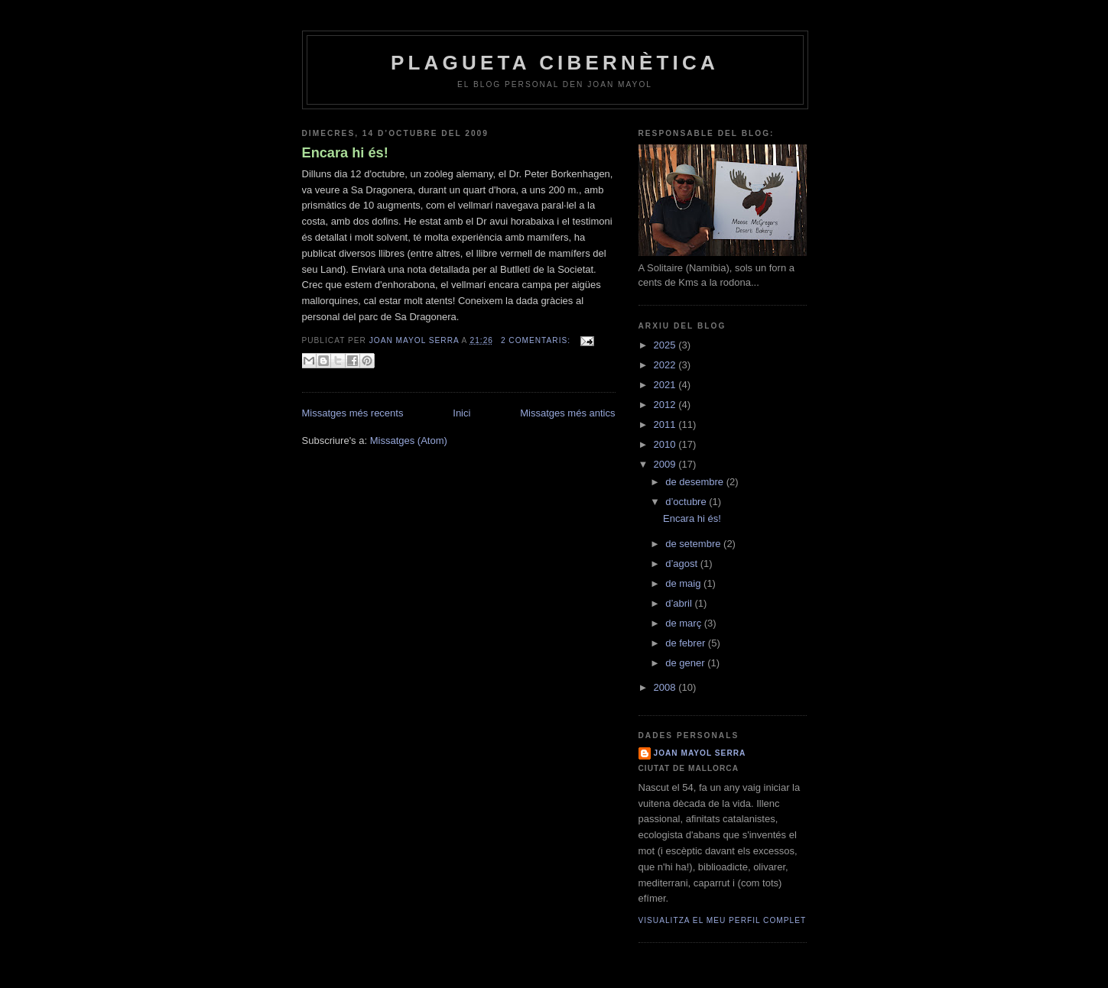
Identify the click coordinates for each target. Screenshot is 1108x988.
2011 (666, 424)
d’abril (679, 603)
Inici (461, 413)
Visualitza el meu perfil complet (722, 920)
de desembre (695, 482)
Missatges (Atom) (408, 440)
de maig (684, 583)
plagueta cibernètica (555, 62)
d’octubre (687, 501)
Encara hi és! (345, 152)
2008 (666, 687)
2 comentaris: (537, 340)
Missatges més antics (567, 413)
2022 (666, 365)
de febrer (686, 643)
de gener (686, 663)
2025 (666, 345)
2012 (666, 404)
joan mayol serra (700, 753)
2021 (666, 384)
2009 (666, 464)
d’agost (682, 563)
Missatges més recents (353, 413)
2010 (666, 444)
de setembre (694, 543)
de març (684, 623)
